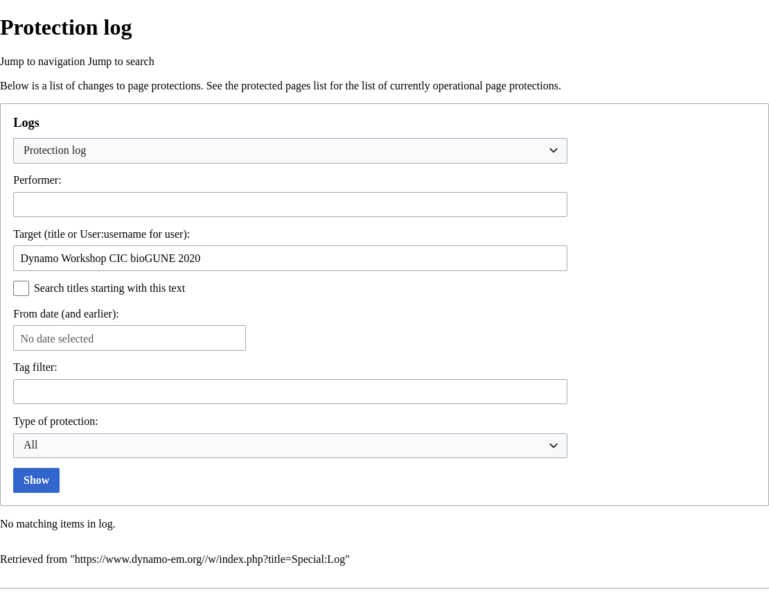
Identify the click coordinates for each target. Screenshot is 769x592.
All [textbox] (30, 445)
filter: (35, 367)
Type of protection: (55, 421)
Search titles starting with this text (109, 288)
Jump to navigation (42, 61)
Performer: (37, 180)
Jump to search (121, 61)
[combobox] (290, 151)
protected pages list (284, 86)
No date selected (57, 339)
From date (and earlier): (65, 314)
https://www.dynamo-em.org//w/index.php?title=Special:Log (210, 559)
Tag (21, 367)
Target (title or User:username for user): (101, 234)
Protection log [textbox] (55, 150)
